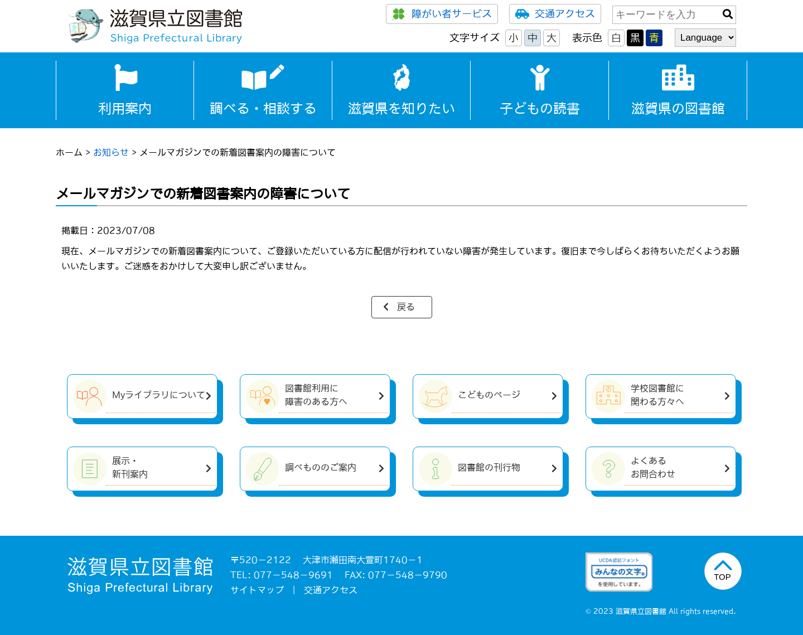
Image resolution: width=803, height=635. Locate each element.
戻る (406, 306)
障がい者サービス (442, 14)
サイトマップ (257, 589)
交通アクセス (555, 14)
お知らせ (111, 152)
